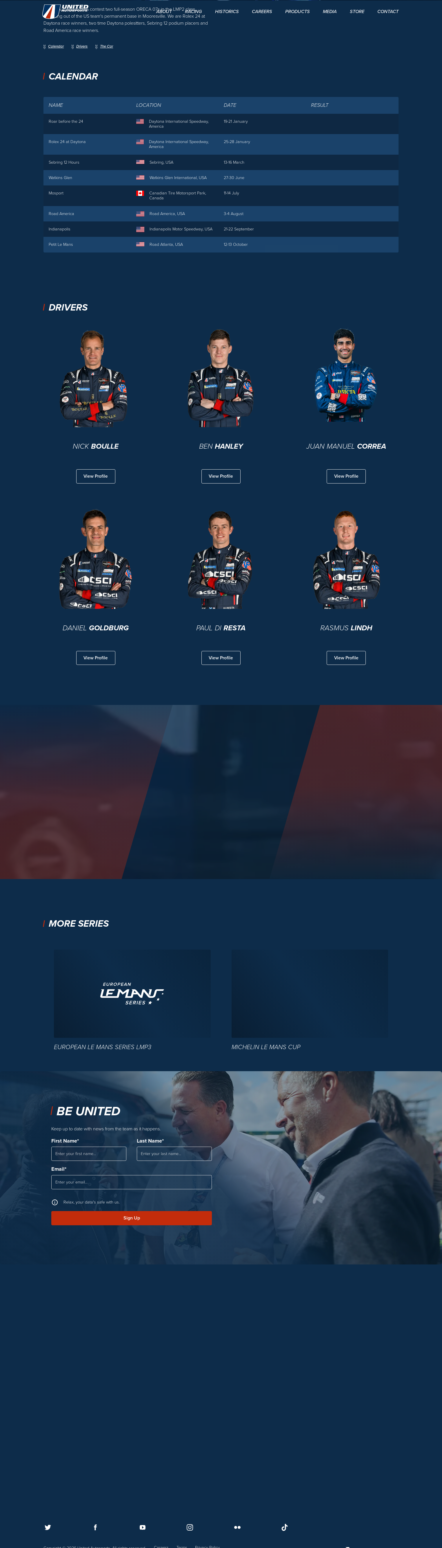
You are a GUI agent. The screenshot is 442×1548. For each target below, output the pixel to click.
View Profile (95, 703)
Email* (58, 1398)
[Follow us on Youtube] (142, 1527)
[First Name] (88, 1382)
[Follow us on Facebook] (95, 1527)
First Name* (65, 1368)
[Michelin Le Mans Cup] (310, 1227)
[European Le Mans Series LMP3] (132, 1227)
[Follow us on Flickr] (237, 1527)
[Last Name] (174, 1382)
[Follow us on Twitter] (47, 1527)
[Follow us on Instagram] (189, 1527)
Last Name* (150, 1368)
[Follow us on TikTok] (284, 1527)
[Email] (131, 1411)
